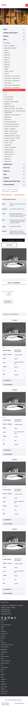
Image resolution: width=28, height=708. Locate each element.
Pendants (6, 178)
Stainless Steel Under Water (11, 181)
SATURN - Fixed (8, 143)
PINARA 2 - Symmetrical (10, 133)
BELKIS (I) (6, 52)
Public (2, 658)
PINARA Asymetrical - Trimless (12, 136)
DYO (5, 94)
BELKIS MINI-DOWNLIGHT (10, 48)
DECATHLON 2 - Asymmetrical (12, 76)
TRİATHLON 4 (7, 159)
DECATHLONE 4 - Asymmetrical (12, 90)
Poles (5, 174)
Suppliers (3, 689)
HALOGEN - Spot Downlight (11, 101)
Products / (9, 189)
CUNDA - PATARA (8, 71)
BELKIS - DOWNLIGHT (9, 45)
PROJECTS (4, 649)
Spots (5, 39)
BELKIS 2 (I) (7, 64)
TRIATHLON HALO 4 (9, 152)
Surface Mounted (8, 184)
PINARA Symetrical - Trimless (11, 138)
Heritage (3, 681)
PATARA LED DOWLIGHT (10, 122)
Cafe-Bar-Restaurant (6, 660)
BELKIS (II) (6, 59)
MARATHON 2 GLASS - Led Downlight (13, 108)
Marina (2, 654)
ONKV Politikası (5, 704)
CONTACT (4, 684)
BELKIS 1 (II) (7, 55)
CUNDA (6, 69)
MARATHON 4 (7, 119)
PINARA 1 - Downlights (9, 129)
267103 (4, 417)
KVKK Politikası (5, 703)
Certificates (3, 679)
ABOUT (3, 674)
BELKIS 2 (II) (7, 62)
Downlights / (15, 189)
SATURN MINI (7, 145)
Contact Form (4, 693)
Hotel (2, 665)
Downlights (6, 43)
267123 (4, 556)
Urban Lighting (4, 667)
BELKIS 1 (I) (7, 57)
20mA (5, 29)
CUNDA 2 (6, 73)
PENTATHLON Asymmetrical (11, 124)
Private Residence (5, 663)
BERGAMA (6, 66)
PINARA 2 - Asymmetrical (10, 131)
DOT (5, 92)
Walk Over (6, 171)
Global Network (4, 691)
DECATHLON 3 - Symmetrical (11, 80)
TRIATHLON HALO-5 (9, 154)
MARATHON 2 (7, 104)
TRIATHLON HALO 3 (9, 150)
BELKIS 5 (6, 50)
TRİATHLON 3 (7, 156)
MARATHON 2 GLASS (9, 106)
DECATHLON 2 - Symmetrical (11, 78)
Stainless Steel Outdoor (10, 33)
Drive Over (6, 168)
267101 (4, 348)
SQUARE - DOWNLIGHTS (10, 147)
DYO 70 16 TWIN (8, 99)
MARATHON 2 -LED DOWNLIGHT (12, 115)
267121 (4, 487)
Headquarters (4, 686)
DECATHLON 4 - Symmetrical (12, 87)
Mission (2, 677)
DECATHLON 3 (7, 83)
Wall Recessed (7, 164)
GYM (2, 671)
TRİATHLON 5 (7, 161)
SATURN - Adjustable (9, 140)
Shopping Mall (4, 652)
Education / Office (5, 656)
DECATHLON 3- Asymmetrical (12, 85)
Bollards (5, 36)
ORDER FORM (9, 245)
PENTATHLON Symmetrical (11, 126)
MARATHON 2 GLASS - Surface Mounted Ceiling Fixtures (14, 111)
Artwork (2, 669)
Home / (4, 189)
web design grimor (19, 703)
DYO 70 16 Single (8, 97)
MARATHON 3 (7, 117)
